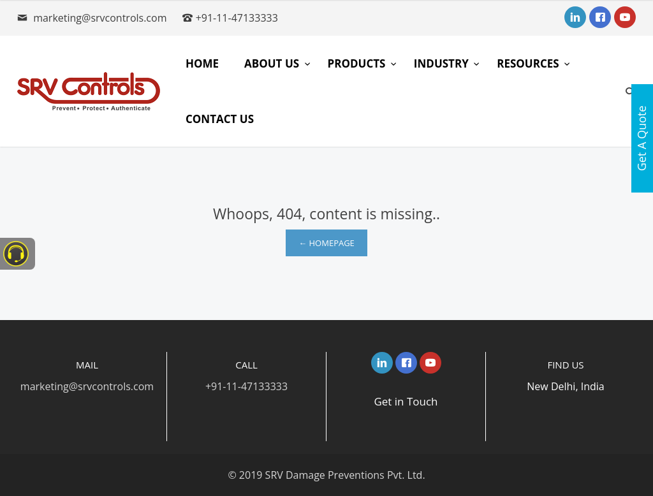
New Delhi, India (565, 386)
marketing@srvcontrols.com (99, 18)
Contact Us (220, 119)
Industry (442, 63)
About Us (273, 63)
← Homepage (326, 243)
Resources (529, 63)
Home (202, 63)
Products (358, 63)
